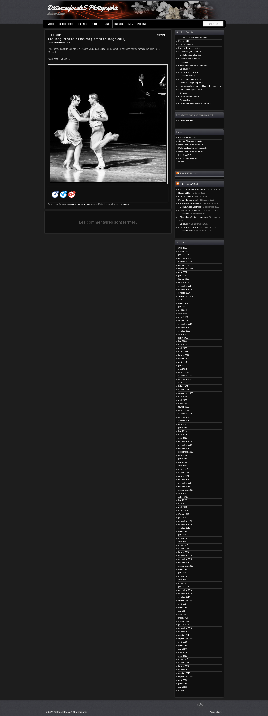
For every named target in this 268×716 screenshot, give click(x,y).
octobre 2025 (184, 265)
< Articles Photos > (67, 23)
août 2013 (182, 642)
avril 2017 (182, 507)
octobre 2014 (184, 597)
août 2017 (182, 493)
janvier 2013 (183, 666)
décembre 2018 (185, 441)
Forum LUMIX (184, 155)
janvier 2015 (183, 586)
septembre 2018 (185, 452)
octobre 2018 (184, 448)
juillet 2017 (183, 497)
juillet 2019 (183, 427)
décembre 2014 (185, 590)
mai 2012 (182, 690)
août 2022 (182, 362)
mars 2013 (183, 659)
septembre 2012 (185, 676)
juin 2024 (182, 307)
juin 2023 (182, 341)
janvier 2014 (183, 624)
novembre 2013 (185, 631)
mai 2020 (182, 396)
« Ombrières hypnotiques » (190, 83)
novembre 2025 (185, 262)
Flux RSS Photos (188, 173)
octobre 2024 (184, 293)
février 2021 (183, 389)
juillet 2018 (183, 459)
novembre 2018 (185, 445)
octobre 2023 (184, 331)
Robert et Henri (185, 41)
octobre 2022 (184, 358)
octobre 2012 (184, 673)
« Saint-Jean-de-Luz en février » (193, 37)
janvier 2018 (183, 476)
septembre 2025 (185, 268)
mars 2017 (183, 510)
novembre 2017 (185, 483)
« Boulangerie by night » (189, 58)
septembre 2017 (185, 490)
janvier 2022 (183, 372)
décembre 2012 (185, 669)
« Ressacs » (184, 62)
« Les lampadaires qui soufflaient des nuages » (199, 86)
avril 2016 (182, 541)
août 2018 (182, 455)
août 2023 (182, 334)
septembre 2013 (185, 638)
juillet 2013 (183, 645)
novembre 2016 (185, 524)
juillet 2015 (183, 569)
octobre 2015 (184, 562)
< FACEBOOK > (119, 23)
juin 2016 (182, 535)
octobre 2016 (184, 528)
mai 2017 (182, 503)
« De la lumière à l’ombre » (190, 55)
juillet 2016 (183, 531)
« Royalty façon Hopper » (189, 51)
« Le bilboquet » (185, 44)
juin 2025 (182, 275)
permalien (125, 204)
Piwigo (181, 162)
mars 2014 (183, 618)
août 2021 (182, 382)
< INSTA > (130, 23)
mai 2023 (182, 344)
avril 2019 (182, 438)
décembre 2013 (185, 628)
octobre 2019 (184, 421)
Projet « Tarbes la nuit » (189, 48)
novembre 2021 (185, 379)
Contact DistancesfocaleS (190, 141)
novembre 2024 (185, 289)
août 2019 (182, 424)
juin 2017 (182, 500)
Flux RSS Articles (188, 184)
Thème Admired (216, 712)
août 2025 (182, 272)
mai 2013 (182, 652)
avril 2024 (182, 313)
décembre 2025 (185, 258)
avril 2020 (182, 400)
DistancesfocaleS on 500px (190, 144)
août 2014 (182, 604)
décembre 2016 (185, 521)
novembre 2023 (185, 327)
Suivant (162, 35)
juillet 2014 (183, 607)
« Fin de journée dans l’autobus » (193, 65)
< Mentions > (142, 23)
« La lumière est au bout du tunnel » (194, 103)
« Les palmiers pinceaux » (190, 89)
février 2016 (183, 548)
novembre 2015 (185, 559)
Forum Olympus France (189, 158)
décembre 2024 (185, 286)
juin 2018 (182, 462)
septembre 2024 (185, 296)
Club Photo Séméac (187, 137)
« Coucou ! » (184, 93)
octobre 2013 (184, 635)
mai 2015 (182, 576)
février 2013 (183, 662)
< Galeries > (82, 23)
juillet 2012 (183, 683)
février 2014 (183, 621)
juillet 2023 (183, 338)
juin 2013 (182, 649)
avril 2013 (182, 656)
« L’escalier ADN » (186, 76)
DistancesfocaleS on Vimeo (190, 151)
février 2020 (183, 407)
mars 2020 (183, 403)
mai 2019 (182, 434)
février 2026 (183, 251)
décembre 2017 (185, 479)
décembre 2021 (185, 376)
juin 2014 (182, 611)
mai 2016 (182, 538)
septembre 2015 (185, 566)
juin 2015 (182, 573)
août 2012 (182, 680)
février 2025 (183, 279)
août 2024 (182, 300)
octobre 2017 (184, 486)
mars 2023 (183, 351)
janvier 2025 (183, 282)
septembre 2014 (185, 600)
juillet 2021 (183, 386)
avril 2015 (182, 580)
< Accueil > (51, 23)
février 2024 (183, 320)
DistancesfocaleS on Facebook (192, 148)
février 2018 (183, 472)
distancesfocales (90, 204)
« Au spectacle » (185, 100)
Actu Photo (75, 204)
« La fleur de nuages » (188, 96)
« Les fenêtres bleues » (189, 72)
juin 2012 (182, 687)
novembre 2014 (185, 593)
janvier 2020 (183, 410)
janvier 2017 (183, 517)
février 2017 (183, 514)
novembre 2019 (185, 417)
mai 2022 (182, 369)
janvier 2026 (183, 255)
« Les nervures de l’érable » (191, 79)
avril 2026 (182, 248)
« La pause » (184, 69)
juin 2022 (182, 365)
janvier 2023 (183, 355)
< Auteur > (94, 23)
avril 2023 (182, 348)
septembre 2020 (185, 393)
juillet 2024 (183, 303)
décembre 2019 (185, 414)
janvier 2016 (183, 552)
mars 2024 (183, 317)
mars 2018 (183, 469)
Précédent (54, 35)
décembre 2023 (185, 324)
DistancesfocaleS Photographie (82, 8)
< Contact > (106, 23)
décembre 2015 (185, 555)
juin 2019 (182, 431)
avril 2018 (182, 466)
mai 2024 (182, 310)
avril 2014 (182, 614)
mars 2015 (183, 583)
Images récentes (185, 120)
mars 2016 (183, 545)
